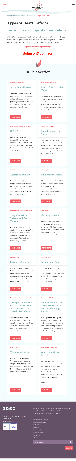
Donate (5, 4)
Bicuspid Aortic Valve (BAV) (52, 89)
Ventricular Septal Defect (50, 354)
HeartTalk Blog (38, 433)
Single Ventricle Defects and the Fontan (18, 218)
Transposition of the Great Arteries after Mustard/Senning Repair (51, 307)
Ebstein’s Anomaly (20, 174)
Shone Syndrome (50, 215)
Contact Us (36, 435)
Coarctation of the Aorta (50, 132)
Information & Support (18, 16)
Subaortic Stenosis (20, 262)
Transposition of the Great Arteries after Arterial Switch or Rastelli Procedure (21, 307)
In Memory (36, 427)
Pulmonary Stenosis (51, 174)
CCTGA (14, 131)
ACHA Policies (37, 438)
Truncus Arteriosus (20, 352)
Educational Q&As (31, 16)
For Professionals (38, 430)
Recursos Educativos (39, 422)
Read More (16, 117)
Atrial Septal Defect (20, 87)
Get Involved (37, 425)
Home (9, 16)
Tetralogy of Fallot (50, 262)
